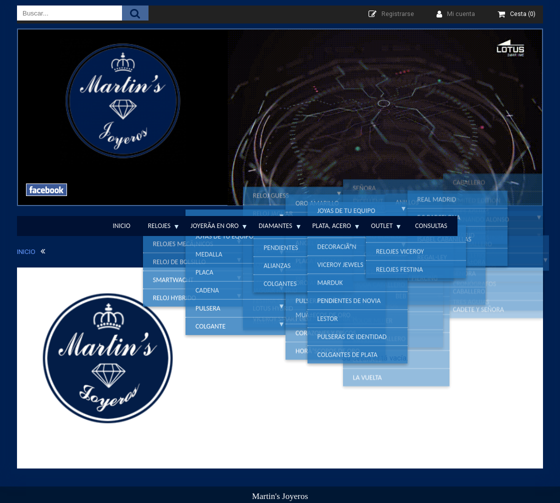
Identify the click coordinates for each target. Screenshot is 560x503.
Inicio (121, 226)
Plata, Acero (331, 226)
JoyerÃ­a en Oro (214, 226)
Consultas (431, 226)
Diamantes (275, 226)
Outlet (381, 226)
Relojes (159, 226)
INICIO (26, 252)
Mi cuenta (461, 14)
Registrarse (398, 14)
